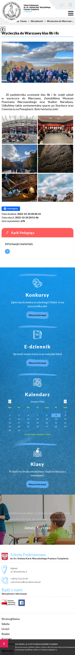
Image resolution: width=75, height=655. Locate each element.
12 (37, 419)
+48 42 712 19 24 (70, 4)
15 (65, 419)
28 (56, 426)
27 (47, 426)
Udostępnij (11, 208)
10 (19, 419)
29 (65, 426)
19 (37, 423)
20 (47, 423)
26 (37, 426)
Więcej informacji (7, 251)
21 (56, 423)
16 (10, 423)
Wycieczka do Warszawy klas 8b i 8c (30, 33)
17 (19, 423)
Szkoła (5, 624)
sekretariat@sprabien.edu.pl (62, 5)
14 (56, 419)
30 (10, 430)
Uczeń (5, 629)
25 (28, 426)
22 (65, 423)
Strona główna (11, 619)
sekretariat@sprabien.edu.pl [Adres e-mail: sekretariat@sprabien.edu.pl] (25, 582)
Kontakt (7, 639)
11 (28, 419)
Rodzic (6, 634)
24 (19, 426)
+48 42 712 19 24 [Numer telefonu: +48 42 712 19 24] (19, 578)
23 (10, 426)
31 (19, 430)
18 (28, 423)
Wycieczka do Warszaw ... (58, 21)
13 (47, 419)
